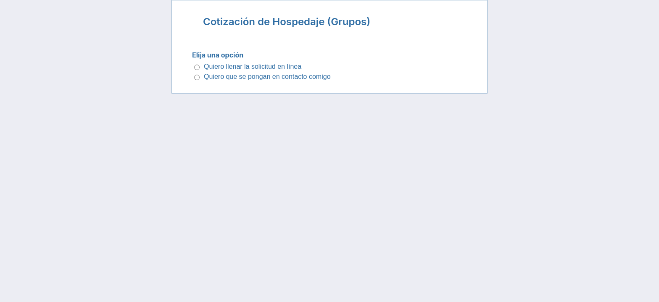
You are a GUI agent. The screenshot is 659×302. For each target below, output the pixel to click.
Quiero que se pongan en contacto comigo (267, 76)
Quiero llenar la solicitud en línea (252, 66)
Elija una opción (217, 55)
